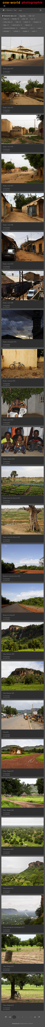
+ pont (34, 31)
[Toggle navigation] (4, 6)
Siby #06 (6, 732)
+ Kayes (6, 19)
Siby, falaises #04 (8, 654)
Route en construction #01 (11, 576)
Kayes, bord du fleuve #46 (11, 537)
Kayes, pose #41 (8, 420)
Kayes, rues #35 (8, 107)
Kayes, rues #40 (8, 303)
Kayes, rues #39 (8, 264)
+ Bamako (15, 19)
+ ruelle (39, 28)
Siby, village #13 (8, 1005)
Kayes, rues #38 (8, 225)
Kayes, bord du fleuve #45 (11, 498)
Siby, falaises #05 (8, 693)
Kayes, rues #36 (8, 146)
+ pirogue (25, 31)
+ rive (32, 28)
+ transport (37, 22)
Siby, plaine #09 (8, 849)
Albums (9, 10)
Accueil (4, 10)
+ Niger (6, 25)
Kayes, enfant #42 (9, 459)
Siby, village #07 (8, 771)
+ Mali (31, 16)
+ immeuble (6, 31)
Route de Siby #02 (9, 615)
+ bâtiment (23, 28)
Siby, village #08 (8, 810)
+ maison (26, 22)
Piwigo (22, 1023)
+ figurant (28, 25)
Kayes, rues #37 (8, 186)
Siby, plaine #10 (8, 888)
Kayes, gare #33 (8, 68)
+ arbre (24, 19)
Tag (15, 10)
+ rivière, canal (8, 22)
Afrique (20, 10)
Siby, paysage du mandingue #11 (14, 927)
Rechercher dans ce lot (9, 16)
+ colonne (16, 31)
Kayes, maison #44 (9, 381)
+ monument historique (10, 28)
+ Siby (18, 22)
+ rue (32, 19)
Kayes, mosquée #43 (9, 342)
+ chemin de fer (16, 25)
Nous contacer (29, 1023)
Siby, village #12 (8, 966)
